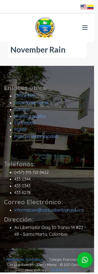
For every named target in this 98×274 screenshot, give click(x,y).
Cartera (22, 110)
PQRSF (20, 131)
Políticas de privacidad (36, 138)
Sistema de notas (31, 104)
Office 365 (24, 97)
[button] (85, 260)
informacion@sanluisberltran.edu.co (49, 211)
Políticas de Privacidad (23, 261)
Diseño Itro (62, 271)
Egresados (24, 124)
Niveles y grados (30, 117)
